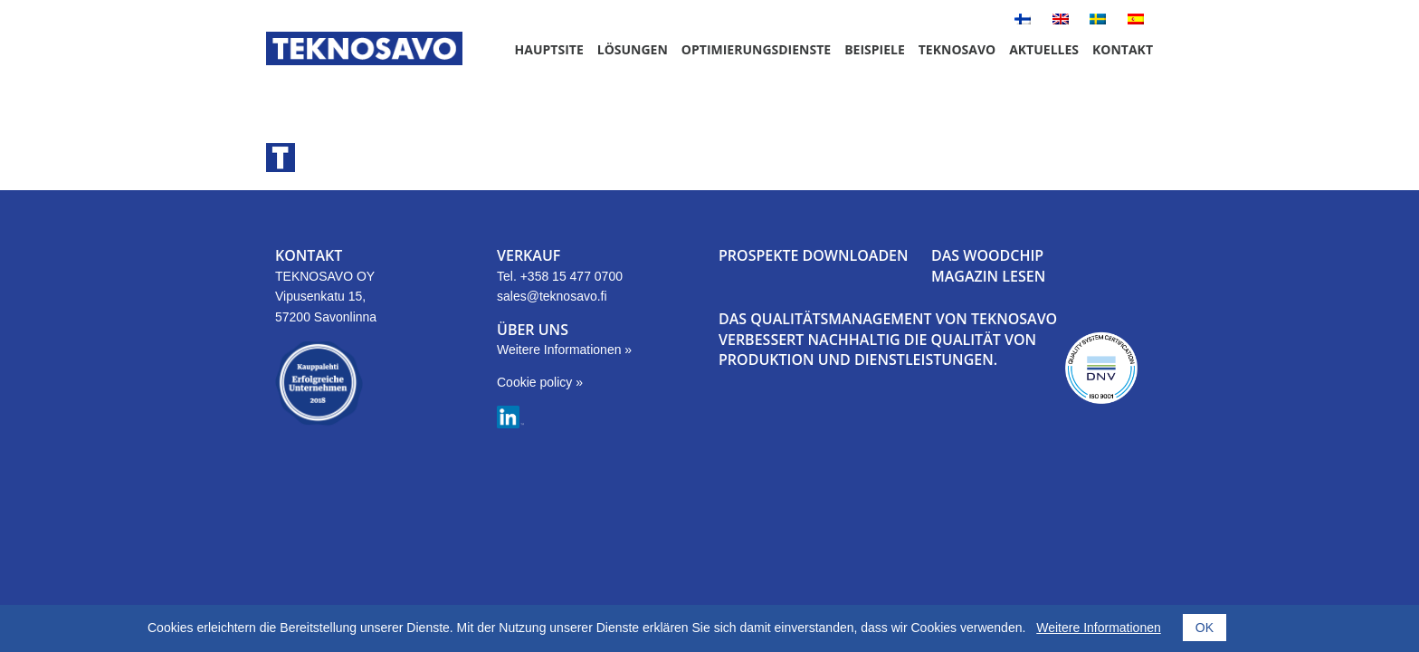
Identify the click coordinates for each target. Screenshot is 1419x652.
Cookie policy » (540, 382)
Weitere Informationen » (564, 349)
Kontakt (1122, 49)
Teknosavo (957, 49)
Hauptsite (549, 49)
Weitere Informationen (1098, 627)
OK (1204, 627)
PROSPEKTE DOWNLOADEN (814, 255)
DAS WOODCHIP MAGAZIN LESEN (988, 265)
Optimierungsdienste (756, 49)
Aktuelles (1044, 49)
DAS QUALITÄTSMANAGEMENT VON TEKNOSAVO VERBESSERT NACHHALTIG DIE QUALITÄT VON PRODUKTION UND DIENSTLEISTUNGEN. (888, 339)
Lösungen (632, 49)
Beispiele (874, 49)
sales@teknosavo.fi (552, 296)
